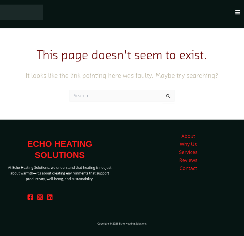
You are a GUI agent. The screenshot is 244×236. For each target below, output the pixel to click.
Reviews (188, 160)
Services (188, 152)
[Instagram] (40, 197)
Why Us (188, 144)
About (188, 136)
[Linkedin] (50, 197)
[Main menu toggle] (237, 12)
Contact (188, 168)
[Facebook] (30, 197)
